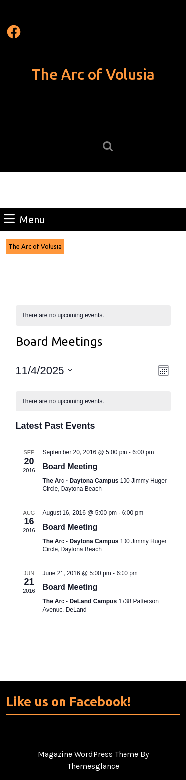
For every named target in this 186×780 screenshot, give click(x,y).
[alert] (93, 315)
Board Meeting (70, 466)
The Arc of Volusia (93, 74)
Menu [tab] (24, 218)
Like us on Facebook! (68, 701)
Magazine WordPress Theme (88, 754)
